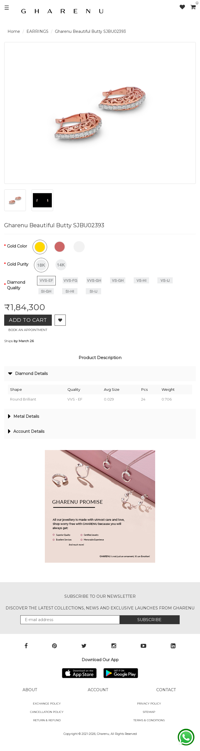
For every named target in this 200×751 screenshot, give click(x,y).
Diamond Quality (16, 285)
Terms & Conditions (149, 720)
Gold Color (17, 246)
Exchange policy (47, 703)
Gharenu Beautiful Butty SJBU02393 (90, 31)
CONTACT (166, 689)
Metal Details (23, 416)
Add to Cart (28, 320)
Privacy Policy (149, 703)
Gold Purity (17, 264)
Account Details (26, 431)
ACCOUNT (98, 689)
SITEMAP (149, 712)
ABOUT (30, 689)
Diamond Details (28, 373)
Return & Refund (47, 720)
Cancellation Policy (47, 712)
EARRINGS (37, 31)
